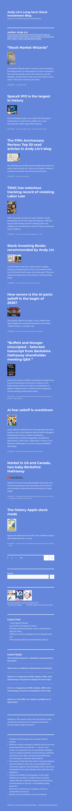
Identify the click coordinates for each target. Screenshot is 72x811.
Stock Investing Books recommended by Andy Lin (28, 640)
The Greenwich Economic (17, 658)
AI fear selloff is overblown (30, 410)
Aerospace (24, 129)
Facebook (21, 37)
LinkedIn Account (40, 37)
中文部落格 (13, 39)
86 (22, 558)
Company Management (30, 234)
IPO (29, 129)
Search (10, 573)
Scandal (19, 234)
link (27, 794)
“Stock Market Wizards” (27, 47)
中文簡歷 (19, 39)
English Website (12, 37)
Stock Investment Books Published (18, 34)
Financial (51, 496)
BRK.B (20, 398)
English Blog (34, 34)
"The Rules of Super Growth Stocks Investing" (39, 605)
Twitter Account (29, 37)
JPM (24, 498)
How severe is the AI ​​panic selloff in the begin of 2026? (30, 298)
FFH (15, 498)
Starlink (40, 129)
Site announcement (22, 176)
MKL (27, 498)
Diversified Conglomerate (24, 496)
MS (30, 498)
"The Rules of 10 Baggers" (15, 605)
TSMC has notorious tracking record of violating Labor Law (30, 192)
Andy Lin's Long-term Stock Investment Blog (27, 13)
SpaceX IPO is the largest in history (23, 626)
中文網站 (25, 39)
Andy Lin (10, 677)
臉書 (29, 39)
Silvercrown (12, 668)
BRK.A (16, 398)
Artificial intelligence (36, 331)
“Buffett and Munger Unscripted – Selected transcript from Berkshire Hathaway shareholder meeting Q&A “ (29, 351)
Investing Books (21, 85)
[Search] (52, 577)
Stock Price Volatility (22, 331)
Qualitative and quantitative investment (36, 668)
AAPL (11, 545)
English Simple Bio (44, 34)
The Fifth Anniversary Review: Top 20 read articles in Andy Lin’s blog (29, 144)
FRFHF (20, 498)
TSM (41, 234)
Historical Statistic (48, 543)
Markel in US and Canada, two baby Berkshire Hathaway (29, 467)
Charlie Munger (32, 396)
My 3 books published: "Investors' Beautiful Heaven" (23, 603)
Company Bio (20, 543)
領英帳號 (38, 39)
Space (18, 129)
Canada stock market (40, 496)
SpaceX (34, 129)
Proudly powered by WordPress (48, 805)
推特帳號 (33, 39)
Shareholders (42, 396)
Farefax (11, 498)
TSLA (45, 129)
